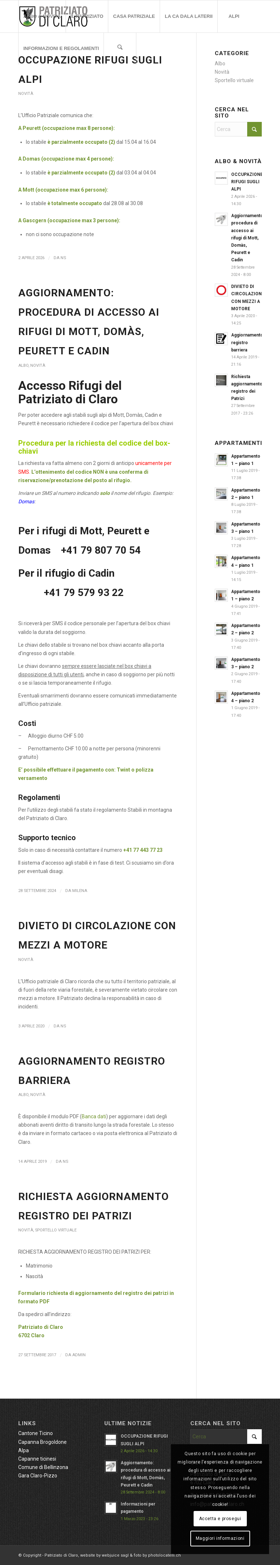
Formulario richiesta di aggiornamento (66, 1293)
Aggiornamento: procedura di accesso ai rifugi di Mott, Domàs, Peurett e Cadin (247, 237)
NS (63, 257)
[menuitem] (42, 16)
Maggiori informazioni (220, 1538)
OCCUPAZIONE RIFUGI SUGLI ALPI (247, 182)
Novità (25, 93)
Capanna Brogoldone (42, 1442)
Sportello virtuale (56, 1230)
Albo (23, 365)
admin (79, 1354)
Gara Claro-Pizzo (37, 1476)
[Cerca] (120, 48)
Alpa (23, 1450)
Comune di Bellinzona (43, 1467)
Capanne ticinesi (37, 1459)
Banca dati (94, 1116)
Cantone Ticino (35, 1433)
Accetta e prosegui (220, 1518)
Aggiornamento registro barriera (247, 342)
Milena (79, 890)
